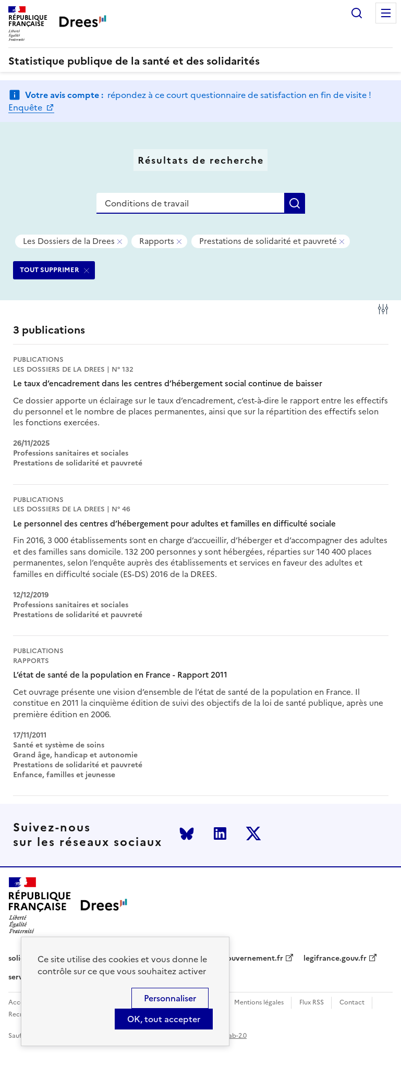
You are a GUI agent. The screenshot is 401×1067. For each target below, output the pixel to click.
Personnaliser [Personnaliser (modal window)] (170, 998)
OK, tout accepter (163, 1019)
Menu (385, 13)
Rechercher (356, 13)
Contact (351, 1002)
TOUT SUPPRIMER (49, 270)
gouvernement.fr (253, 958)
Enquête (26, 107)
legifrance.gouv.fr (335, 958)
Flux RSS (311, 1002)
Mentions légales (259, 1002)
